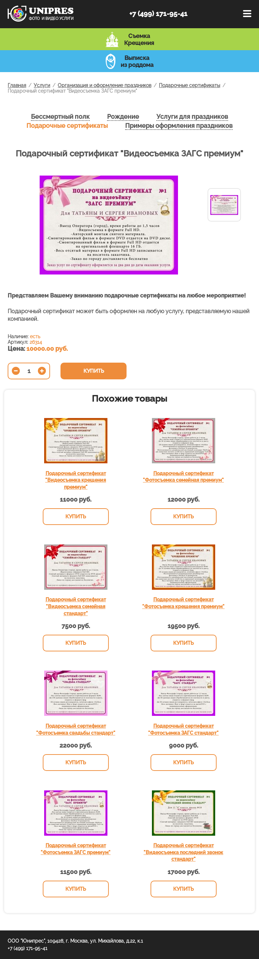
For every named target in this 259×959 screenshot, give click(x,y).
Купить (93, 371)
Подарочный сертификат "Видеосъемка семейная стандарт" (76, 606)
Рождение (123, 116)
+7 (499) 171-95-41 (158, 13)
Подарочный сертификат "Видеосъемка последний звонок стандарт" (183, 852)
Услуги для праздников (192, 116)
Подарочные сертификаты (67, 125)
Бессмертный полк (60, 116)
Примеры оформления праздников (179, 125)
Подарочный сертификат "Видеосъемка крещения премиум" (75, 480)
